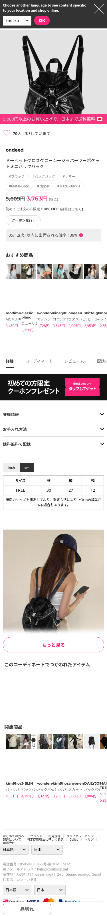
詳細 (10, 361)
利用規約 (54, 836)
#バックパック (44, 176)
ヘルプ (89, 839)
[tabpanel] (10, 296)
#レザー (69, 176)
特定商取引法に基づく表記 (45, 839)
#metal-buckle (68, 186)
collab (74, 839)
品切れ (27, 909)
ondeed (15, 150)
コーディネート (39, 361)
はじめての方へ (13, 836)
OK (42, 20)
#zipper (43, 186)
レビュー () (75, 361)
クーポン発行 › (23, 220)
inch (11, 467)
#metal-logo (19, 186)
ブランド (36, 836)
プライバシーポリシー (81, 836)
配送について (12, 839)
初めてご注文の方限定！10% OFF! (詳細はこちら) (44, 209)
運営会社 (9, 843)
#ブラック (17, 176)
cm (27, 467)
